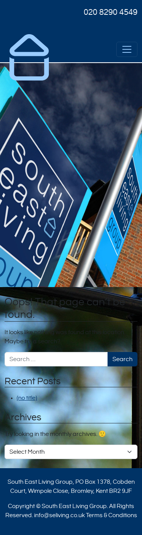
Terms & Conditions (111, 515)
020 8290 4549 (110, 12)
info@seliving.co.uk (59, 515)
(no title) (27, 398)
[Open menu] (126, 49)
